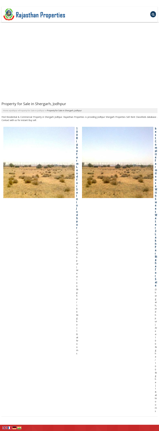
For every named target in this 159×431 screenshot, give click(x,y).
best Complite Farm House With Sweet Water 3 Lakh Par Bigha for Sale (156, 207)
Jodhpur (14, 110)
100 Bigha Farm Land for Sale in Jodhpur (77, 178)
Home (6, 110)
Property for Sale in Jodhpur (32, 110)
